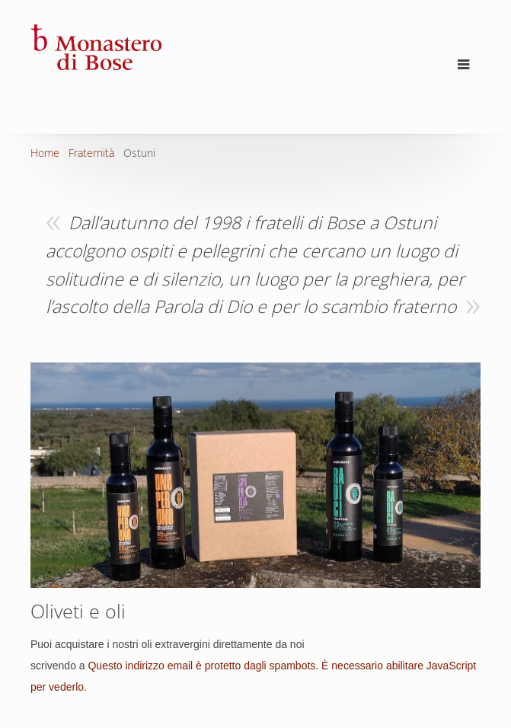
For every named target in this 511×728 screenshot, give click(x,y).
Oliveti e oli (78, 611)
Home (44, 152)
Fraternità (91, 152)
